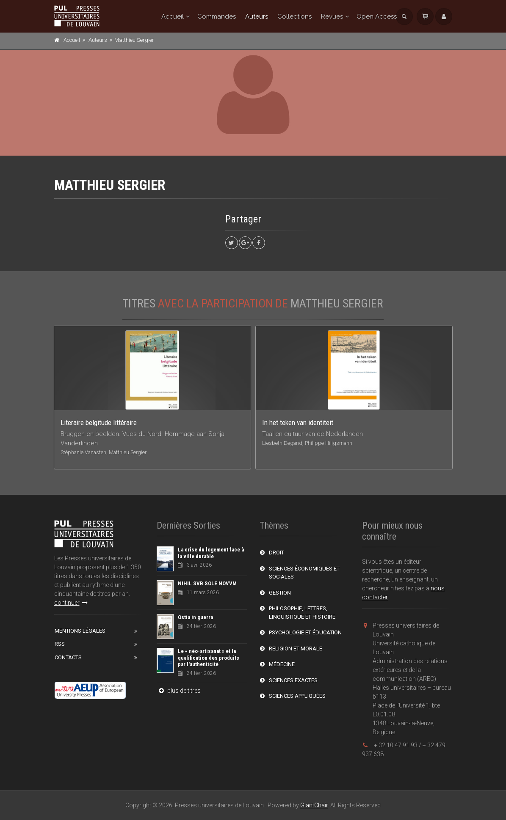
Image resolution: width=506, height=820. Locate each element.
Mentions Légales (80, 631)
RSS (60, 644)
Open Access (377, 16)
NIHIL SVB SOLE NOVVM (207, 583)
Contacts (68, 657)
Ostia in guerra (195, 617)
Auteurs (256, 16)
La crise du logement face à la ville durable (211, 552)
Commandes (216, 16)
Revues (332, 16)
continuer (71, 602)
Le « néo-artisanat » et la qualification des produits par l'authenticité (208, 657)
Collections (294, 16)
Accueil (172, 16)
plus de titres (179, 690)
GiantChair (314, 805)
